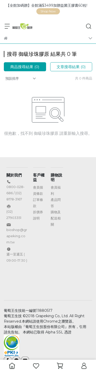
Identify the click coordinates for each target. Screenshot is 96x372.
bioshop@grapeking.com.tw (16, 236)
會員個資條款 (38, 190)
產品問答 (56, 203)
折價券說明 (38, 215)
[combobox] (21, 78)
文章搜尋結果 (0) (71, 66)
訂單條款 (38, 203)
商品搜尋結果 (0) (24, 66)
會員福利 (56, 190)
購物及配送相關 (56, 218)
